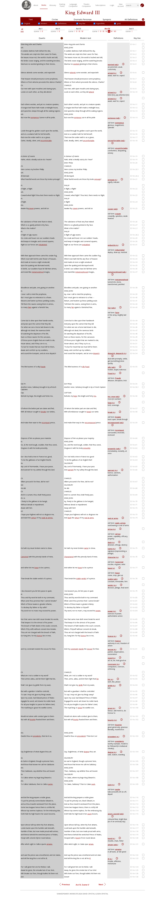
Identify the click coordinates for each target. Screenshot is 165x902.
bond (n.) (111, 838)
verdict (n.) (112, 585)
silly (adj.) (111, 367)
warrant (71, 470)
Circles (55, 19)
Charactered (69, 557)
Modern (44, 23)
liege (75, 396)
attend (91, 92)
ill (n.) (110, 859)
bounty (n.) (112, 720)
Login (112, 5)
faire (29, 307)
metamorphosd (38, 272)
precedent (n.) (113, 737)
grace (80, 708)
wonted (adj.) (113, 64)
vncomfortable (46, 140)
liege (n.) (111, 403)
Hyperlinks (100, 23)
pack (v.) (111, 785)
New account (121, 5)
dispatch (96, 353)
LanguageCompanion (73, 5)
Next (102, 884)
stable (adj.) (112, 579)
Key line (82, 23)
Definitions (62, 23)
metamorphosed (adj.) (117, 272)
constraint (74, 649)
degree (86, 752)
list (97, 679)
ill (89, 858)
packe (50, 784)
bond (78, 838)
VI (112, 31)
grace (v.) (111, 708)
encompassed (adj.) (116, 422)
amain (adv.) (113, 845)
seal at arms (89, 518)
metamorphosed (81, 272)
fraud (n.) (111, 373)
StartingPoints (62, 5)
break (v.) (111, 412)
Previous (64, 884)
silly (83, 367)
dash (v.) (111, 542)
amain (91, 844)
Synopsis (107, 19)
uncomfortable (88, 140)
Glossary (52, 5)
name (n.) (111, 549)
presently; (87, 448)
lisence (39, 636)
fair (72, 307)
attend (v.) (112, 73)
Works (43, 5)
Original (27, 23)
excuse (89, 649)
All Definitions (131, 19)
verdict (83, 578)
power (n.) (112, 611)
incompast (46, 422)
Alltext (22, 30)
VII (115, 31)
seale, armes (120, 523)
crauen (31, 208)
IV (82, 31)
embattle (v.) (113, 245)
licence (83, 636)
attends (73, 72)
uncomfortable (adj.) (116, 140)
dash (69, 518)
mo (94, 396)
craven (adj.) (113, 209)
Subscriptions (100, 5)
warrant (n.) (112, 470)
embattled (86, 245)
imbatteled (43, 245)
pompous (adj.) (114, 118)
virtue (77, 518)
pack (93, 784)
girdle (81, 685)
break (89, 412)
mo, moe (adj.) (114, 396)
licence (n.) (112, 636)
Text (31, 19)
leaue (36, 567)
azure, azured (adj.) (116, 814)
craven (75, 208)
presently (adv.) (114, 449)
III (79, 31)
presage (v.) (112, 180)
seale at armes (47, 518)
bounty (75, 719)
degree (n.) (112, 752)
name (86, 548)
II (42, 31)
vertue (33, 518)
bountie (33, 719)
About (36, 5)
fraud (87, 367)
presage (97, 179)
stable (78, 578)
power (98, 611)
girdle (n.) (111, 686)
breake (43, 412)
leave (80, 567)
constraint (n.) (113, 664)
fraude (42, 367)
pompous (77, 117)
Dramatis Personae (82, 19)
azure (89, 814)
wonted (76, 64)
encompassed (90, 422)
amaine (49, 844)
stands (81, 649)
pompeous (35, 117)
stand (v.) (111, 658)
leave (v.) (111, 568)
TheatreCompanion (86, 5)
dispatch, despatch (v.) (117, 353)
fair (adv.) (112, 308)
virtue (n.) (112, 529)
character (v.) (113, 557)
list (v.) (110, 679)
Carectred (24, 557)
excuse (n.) (112, 649)
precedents (81, 736)
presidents (37, 736)
